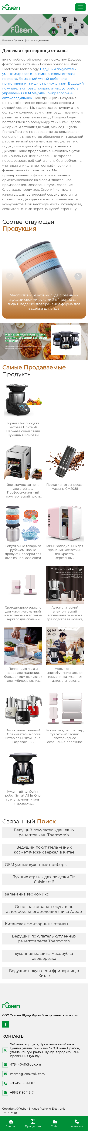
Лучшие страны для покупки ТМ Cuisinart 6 (44, 879)
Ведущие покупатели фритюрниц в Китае (44, 973)
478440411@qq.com (25, 1064)
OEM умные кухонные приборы (36, 864)
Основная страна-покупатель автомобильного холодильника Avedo (44, 909)
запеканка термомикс (27, 894)
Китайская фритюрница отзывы (36, 924)
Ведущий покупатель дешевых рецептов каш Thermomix (44, 832)
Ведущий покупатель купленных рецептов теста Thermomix (44, 938)
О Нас (55, 1123)
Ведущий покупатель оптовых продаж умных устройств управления (43, 88)
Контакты (77, 1123)
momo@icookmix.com (27, 1074)
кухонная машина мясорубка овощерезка (44, 956)
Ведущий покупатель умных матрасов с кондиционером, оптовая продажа (39, 74)
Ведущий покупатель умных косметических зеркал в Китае (44, 849)
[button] (78, 276)
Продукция (33, 1123)
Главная (7, 40)
